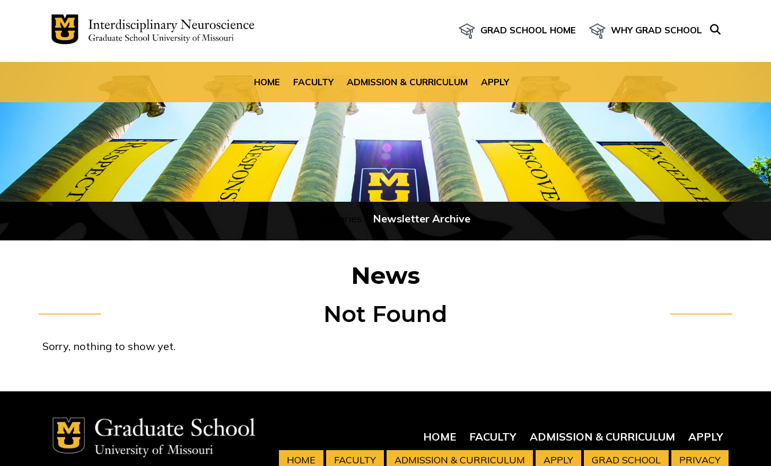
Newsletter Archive (421, 218)
